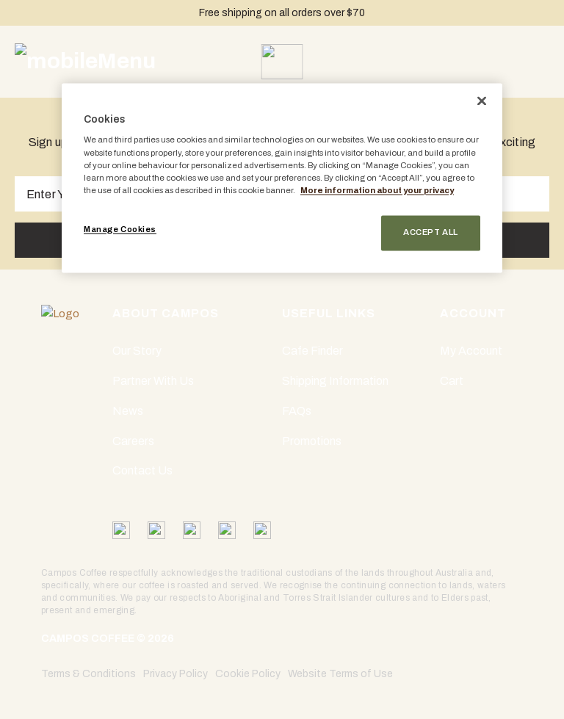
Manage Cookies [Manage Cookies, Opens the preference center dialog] (120, 229)
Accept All (430, 232)
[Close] (482, 100)
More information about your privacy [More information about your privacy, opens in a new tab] (377, 190)
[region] (282, 177)
